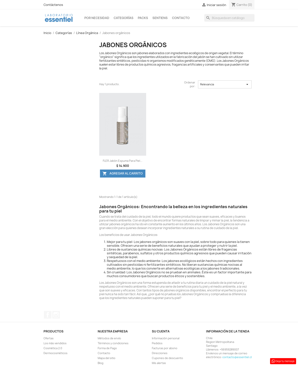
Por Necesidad (96, 18)
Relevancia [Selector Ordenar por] (225, 84)
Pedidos (157, 343)
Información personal (165, 338)
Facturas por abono (164, 348)
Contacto (181, 18)
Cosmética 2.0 (53, 348)
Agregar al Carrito (122, 173)
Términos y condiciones (113, 343)
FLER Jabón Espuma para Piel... (122, 161)
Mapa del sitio (106, 358)
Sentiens (160, 18)
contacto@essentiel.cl (237, 357)
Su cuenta (161, 331)
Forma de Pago (107, 348)
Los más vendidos (55, 343)
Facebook (48, 315)
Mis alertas (159, 363)
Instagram (56, 315)
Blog (100, 363)
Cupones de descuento (167, 358)
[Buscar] (229, 18)
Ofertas (49, 338)
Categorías (123, 18)
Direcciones (159, 353)
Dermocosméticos (55, 353)
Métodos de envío (109, 338)
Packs (143, 18)
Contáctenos (53, 5)
